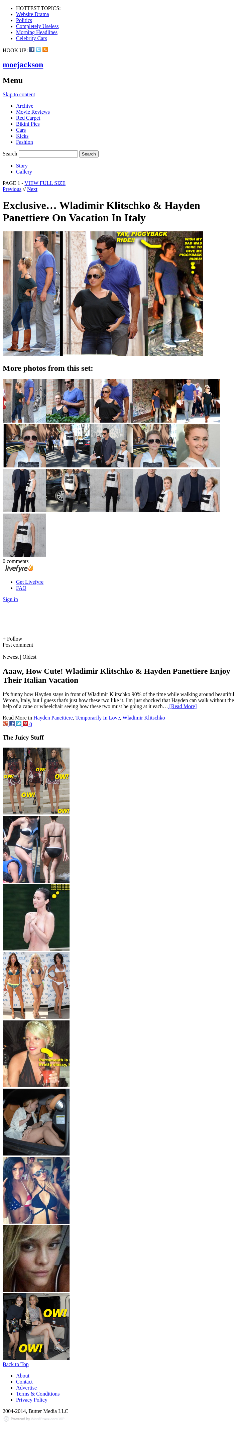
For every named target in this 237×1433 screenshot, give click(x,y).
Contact (24, 1382)
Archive (24, 106)
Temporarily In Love (97, 718)
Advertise (26, 1388)
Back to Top (16, 1364)
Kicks (22, 136)
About (22, 1376)
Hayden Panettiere (53, 718)
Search (10, 153)
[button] (118, 639)
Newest (11, 657)
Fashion (24, 142)
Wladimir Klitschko (143, 718)
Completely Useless (37, 26)
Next (32, 189)
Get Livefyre (29, 582)
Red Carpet (28, 118)
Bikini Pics (28, 124)
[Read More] (182, 706)
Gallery (24, 172)
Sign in (10, 599)
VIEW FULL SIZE (45, 183)
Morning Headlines (36, 32)
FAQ (21, 588)
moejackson (23, 64)
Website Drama (32, 14)
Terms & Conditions (38, 1394)
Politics (24, 20)
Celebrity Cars (31, 38)
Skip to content (19, 94)
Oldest (29, 657)
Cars (21, 130)
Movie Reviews (33, 112)
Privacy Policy (31, 1400)
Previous (12, 189)
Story (22, 166)
